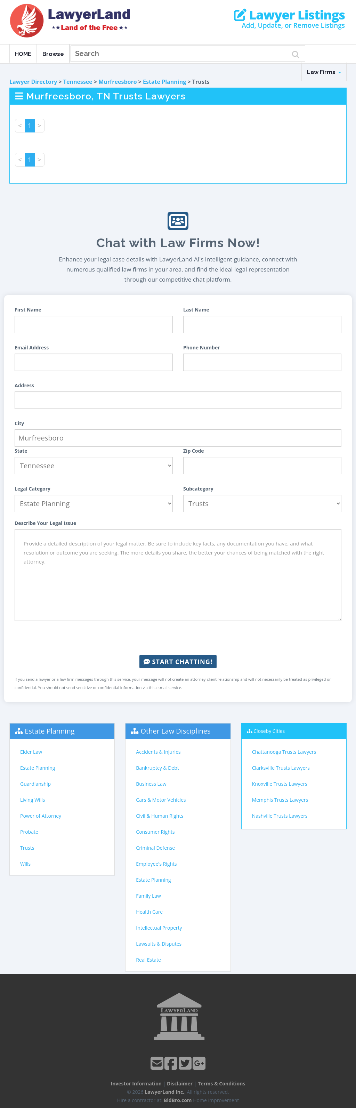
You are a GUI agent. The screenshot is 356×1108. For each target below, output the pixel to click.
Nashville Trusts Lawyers (280, 815)
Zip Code (193, 450)
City (19, 423)
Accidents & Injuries (158, 752)
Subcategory (198, 488)
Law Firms (324, 72)
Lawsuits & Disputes (158, 943)
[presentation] (178, 638)
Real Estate (148, 959)
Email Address (32, 347)
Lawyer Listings (289, 15)
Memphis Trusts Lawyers (280, 799)
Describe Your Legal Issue (45, 523)
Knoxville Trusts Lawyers (279, 784)
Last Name (196, 309)
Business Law (151, 784)
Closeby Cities (269, 731)
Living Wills (32, 799)
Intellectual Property (159, 927)
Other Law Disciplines (176, 731)
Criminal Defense (155, 847)
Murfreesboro (117, 82)
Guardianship (35, 784)
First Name (28, 309)
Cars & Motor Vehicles (161, 799)
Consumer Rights (155, 831)
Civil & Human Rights (159, 815)
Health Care (149, 911)
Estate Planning (164, 82)
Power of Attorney (40, 815)
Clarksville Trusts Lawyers (281, 768)
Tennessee (77, 82)
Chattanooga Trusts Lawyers (284, 752)
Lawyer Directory (33, 82)
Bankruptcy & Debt (157, 768)
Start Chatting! (178, 661)
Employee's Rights (156, 863)
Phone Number (201, 347)
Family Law (148, 895)
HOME (23, 54)
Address (24, 385)
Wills (25, 863)
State (21, 450)
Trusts (27, 847)
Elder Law (31, 752)
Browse (53, 54)
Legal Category (32, 488)
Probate (29, 831)
